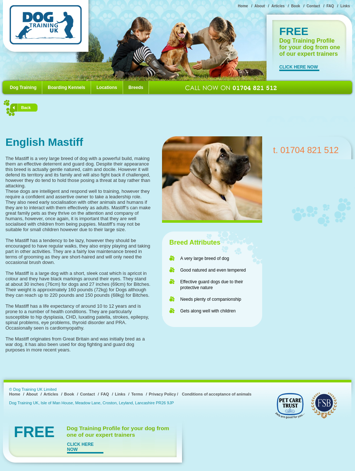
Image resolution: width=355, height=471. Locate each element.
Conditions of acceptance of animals (216, 394)
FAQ (330, 6)
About (260, 6)
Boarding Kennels (66, 87)
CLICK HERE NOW (298, 67)
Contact (313, 6)
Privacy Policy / (163, 394)
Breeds (136, 87)
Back (26, 107)
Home (243, 6)
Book (295, 6)
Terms (137, 394)
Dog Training (23, 87)
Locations (106, 87)
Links (345, 6)
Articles (278, 6)
